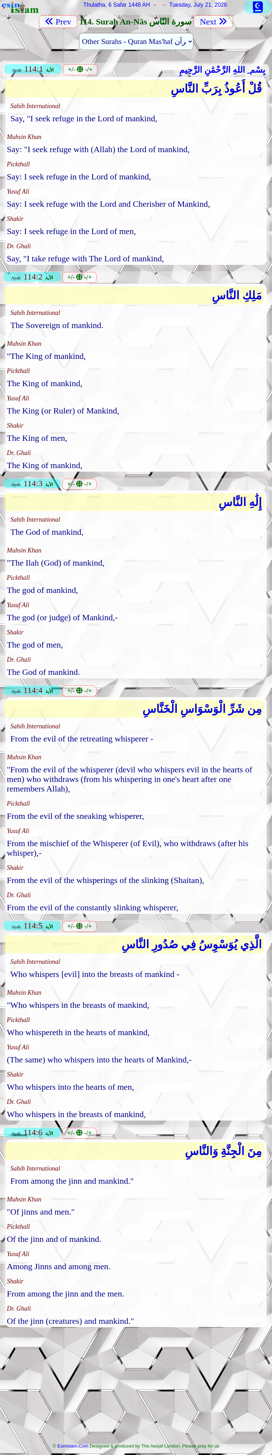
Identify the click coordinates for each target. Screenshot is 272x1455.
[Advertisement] (136, 1387)
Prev (58, 21)
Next (213, 21)
